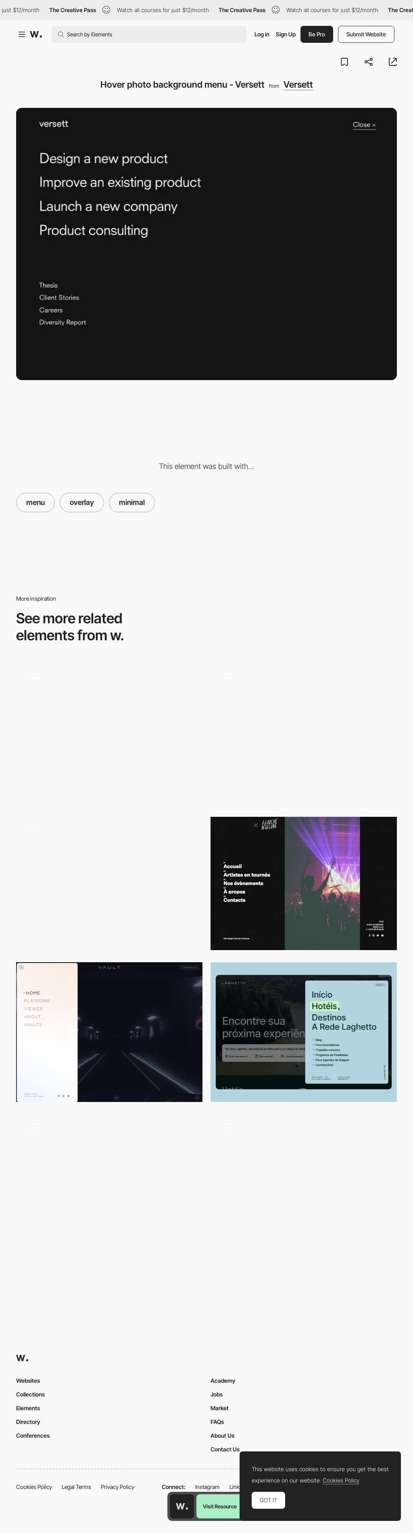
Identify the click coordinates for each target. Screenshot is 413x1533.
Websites (28, 1380)
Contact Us (225, 1449)
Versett (298, 84)
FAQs (217, 1421)
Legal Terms (76, 1486)
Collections (30, 1394)
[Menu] (304, 735)
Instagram (207, 1486)
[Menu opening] (304, 1184)
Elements (28, 1408)
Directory (28, 1421)
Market (220, 1408)
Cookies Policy (34, 1486)
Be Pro (317, 34)
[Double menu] (109, 883)
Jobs (217, 1394)
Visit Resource (220, 1506)
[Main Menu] (304, 1032)
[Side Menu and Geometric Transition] (109, 731)
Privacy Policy (117, 1486)
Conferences (33, 1435)
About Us (222, 1435)
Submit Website (366, 34)
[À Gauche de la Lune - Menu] (304, 883)
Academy (223, 1380)
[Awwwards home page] (182, 1506)
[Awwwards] (36, 34)
